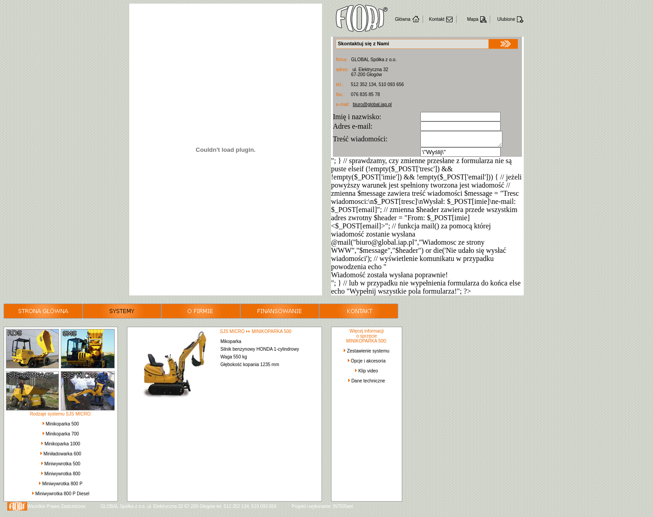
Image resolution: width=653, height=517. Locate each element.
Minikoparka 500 (62, 426)
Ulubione (506, 19)
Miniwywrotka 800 (62, 476)
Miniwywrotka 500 (62, 466)
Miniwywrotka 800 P (62, 486)
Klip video (368, 373)
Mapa (472, 19)
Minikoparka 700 (62, 436)
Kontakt (436, 19)
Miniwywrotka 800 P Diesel (62, 496)
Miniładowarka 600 (62, 456)
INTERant (343, 509)
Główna (402, 19)
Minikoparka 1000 (62, 446)
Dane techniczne (368, 383)
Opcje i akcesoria (368, 363)
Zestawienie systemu (368, 353)
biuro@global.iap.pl (372, 104)
